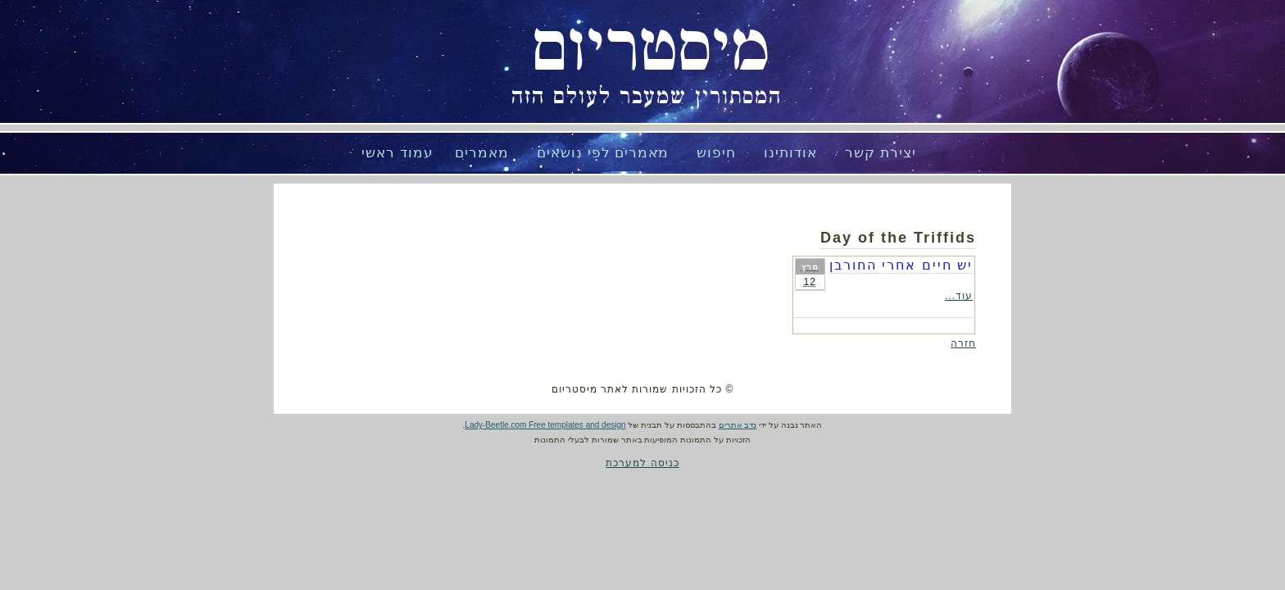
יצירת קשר (880, 153)
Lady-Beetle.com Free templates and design (545, 424)
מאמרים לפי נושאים (603, 153)
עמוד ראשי (397, 153)
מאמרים (482, 153)
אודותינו (790, 153)
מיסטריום (651, 49)
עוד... (959, 296)
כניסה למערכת (642, 463)
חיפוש (716, 153)
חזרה (963, 343)
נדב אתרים (738, 424)
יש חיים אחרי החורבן (901, 265)
